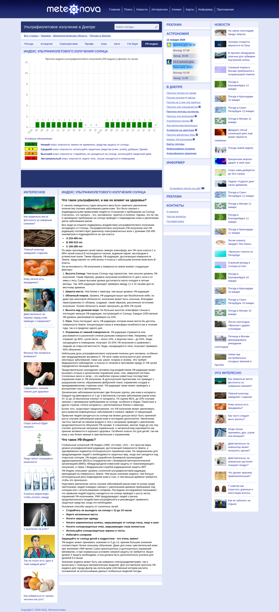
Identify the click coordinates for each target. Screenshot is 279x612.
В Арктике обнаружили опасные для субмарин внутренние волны (241, 56)
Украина (46, 35)
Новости (141, 9)
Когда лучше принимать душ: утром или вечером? (241, 432)
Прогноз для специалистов (182, 106)
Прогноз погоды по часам (181, 93)
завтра (191, 97)
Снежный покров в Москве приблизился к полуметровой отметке (241, 71)
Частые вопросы (176, 216)
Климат (177, 9)
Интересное (160, 9)
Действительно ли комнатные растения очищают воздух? (240, 461)
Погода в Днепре (100, 35)
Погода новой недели (240, 147)
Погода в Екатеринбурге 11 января (238, 218)
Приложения (225, 9)
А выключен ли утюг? (36, 528)
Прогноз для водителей (180, 116)
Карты (190, 9)
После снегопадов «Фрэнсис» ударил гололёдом (239, 325)
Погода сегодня (176, 97)
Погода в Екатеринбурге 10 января (238, 277)
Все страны (31, 35)
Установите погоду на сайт (185, 188)
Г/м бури (132, 43)
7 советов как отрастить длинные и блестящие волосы (240, 489)
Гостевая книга (175, 221)
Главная (114, 9)
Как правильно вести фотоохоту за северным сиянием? (38, 220)
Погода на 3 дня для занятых (184, 102)
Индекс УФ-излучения (179, 139)
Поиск (128, 9)
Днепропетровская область (70, 35)
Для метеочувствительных (182, 125)
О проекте (172, 211)
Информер (205, 9)
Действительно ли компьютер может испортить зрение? (239, 447)
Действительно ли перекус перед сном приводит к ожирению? (37, 318)
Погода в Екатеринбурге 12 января (238, 85)
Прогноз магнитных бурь (181, 134)
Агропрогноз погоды (178, 120)
